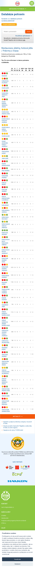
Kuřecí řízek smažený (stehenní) (5, 268)
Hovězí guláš (5, 87)
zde (24, 40)
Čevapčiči (4, 75)
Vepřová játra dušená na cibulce (5, 363)
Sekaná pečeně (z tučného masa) (6, 313)
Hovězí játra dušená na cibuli (5, 94)
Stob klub (17, 3)
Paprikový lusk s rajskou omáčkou (6, 291)
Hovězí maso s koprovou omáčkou (6, 120)
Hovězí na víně (6, 136)
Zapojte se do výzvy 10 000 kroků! (13, 430)
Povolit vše (17, 559)
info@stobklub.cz (9, 507)
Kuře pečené (5, 205)
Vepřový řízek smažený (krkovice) (5, 402)
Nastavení (17, 564)
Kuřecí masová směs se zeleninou (6, 225)
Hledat (28, 31)
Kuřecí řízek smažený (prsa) (5, 260)
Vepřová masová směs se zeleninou (5, 371)
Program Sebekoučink (9, 24)
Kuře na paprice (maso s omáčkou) (6, 198)
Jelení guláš (5, 158)
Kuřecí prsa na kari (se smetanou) (5, 251)
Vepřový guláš (5, 395)
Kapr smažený (5, 170)
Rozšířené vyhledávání (22, 36)
